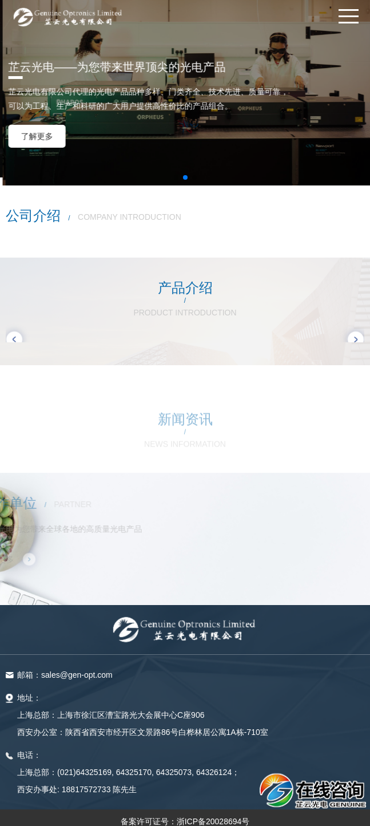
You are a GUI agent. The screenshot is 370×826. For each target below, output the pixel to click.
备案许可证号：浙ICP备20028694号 (185, 815)
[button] (176, 171)
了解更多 (323, 136)
